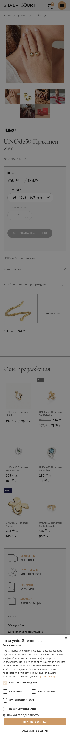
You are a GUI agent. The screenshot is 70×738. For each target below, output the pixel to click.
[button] (35, 715)
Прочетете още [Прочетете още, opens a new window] (47, 676)
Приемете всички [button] (35, 721)
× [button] (65, 638)
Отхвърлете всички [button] (35, 730)
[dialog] (35, 369)
